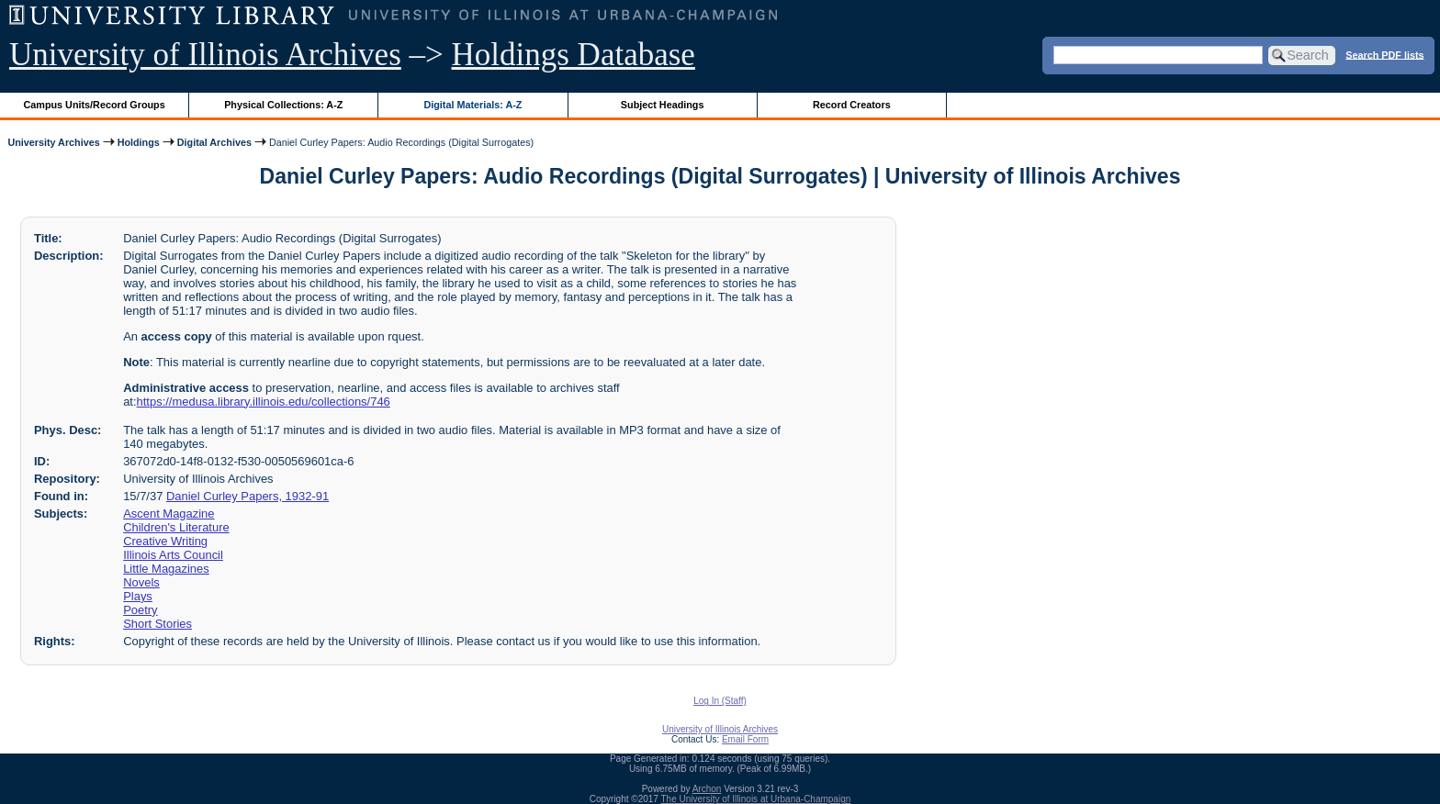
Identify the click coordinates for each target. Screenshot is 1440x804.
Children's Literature (176, 527)
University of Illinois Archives (205, 55)
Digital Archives (214, 142)
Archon (707, 789)
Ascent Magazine (168, 513)
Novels (141, 582)
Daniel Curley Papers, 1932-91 (247, 496)
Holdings (139, 142)
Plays (137, 596)
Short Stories (157, 624)
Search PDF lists (1384, 54)
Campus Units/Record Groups (94, 104)
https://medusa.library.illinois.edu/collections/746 (263, 401)
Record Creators (852, 104)
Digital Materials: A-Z (472, 104)
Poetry (140, 610)
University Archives (53, 142)
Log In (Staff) (720, 701)
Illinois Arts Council (173, 555)
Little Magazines (166, 568)
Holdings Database (573, 55)
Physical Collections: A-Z (283, 104)
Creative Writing (165, 541)
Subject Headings (662, 104)
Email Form (745, 739)
